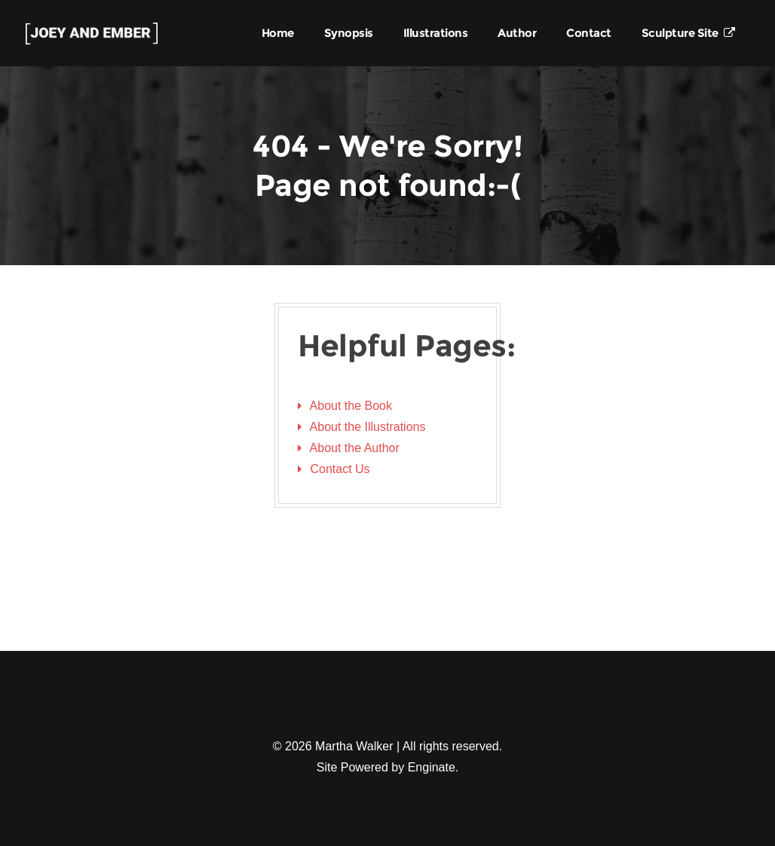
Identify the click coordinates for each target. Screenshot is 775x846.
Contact (588, 33)
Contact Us (339, 469)
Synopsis (348, 33)
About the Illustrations (368, 426)
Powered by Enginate (398, 767)
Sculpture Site (688, 33)
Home (278, 33)
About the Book (351, 405)
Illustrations (435, 33)
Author (517, 33)
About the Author (355, 447)
